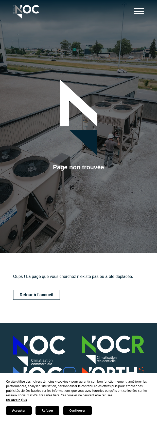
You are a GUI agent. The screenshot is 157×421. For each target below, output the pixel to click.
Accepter (19, 410)
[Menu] (139, 12)
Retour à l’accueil (37, 295)
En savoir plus (16, 400)
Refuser (47, 410)
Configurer (77, 410)
